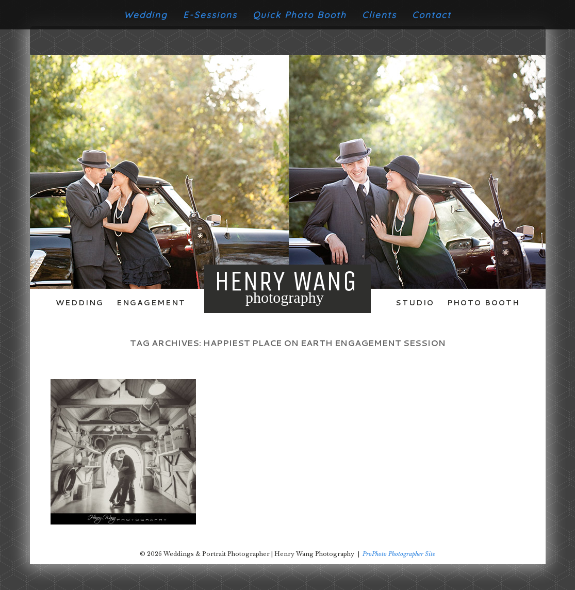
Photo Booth (483, 302)
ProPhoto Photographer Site (399, 554)
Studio (415, 302)
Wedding (146, 14)
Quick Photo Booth (300, 14)
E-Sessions (210, 14)
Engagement (151, 302)
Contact (431, 14)
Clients (379, 14)
